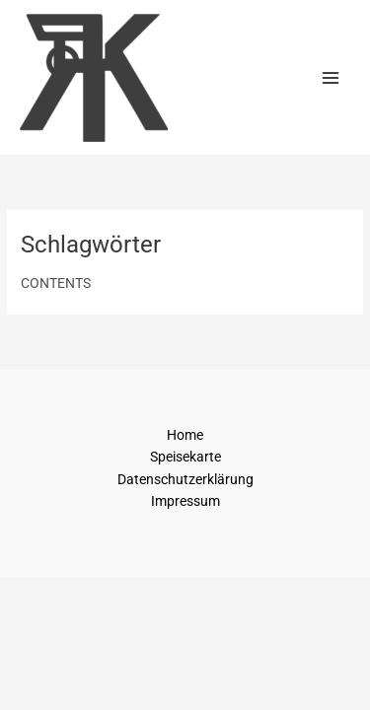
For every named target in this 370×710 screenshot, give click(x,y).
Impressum (185, 501)
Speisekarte (185, 456)
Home (185, 435)
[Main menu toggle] (331, 77)
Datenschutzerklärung (185, 479)
